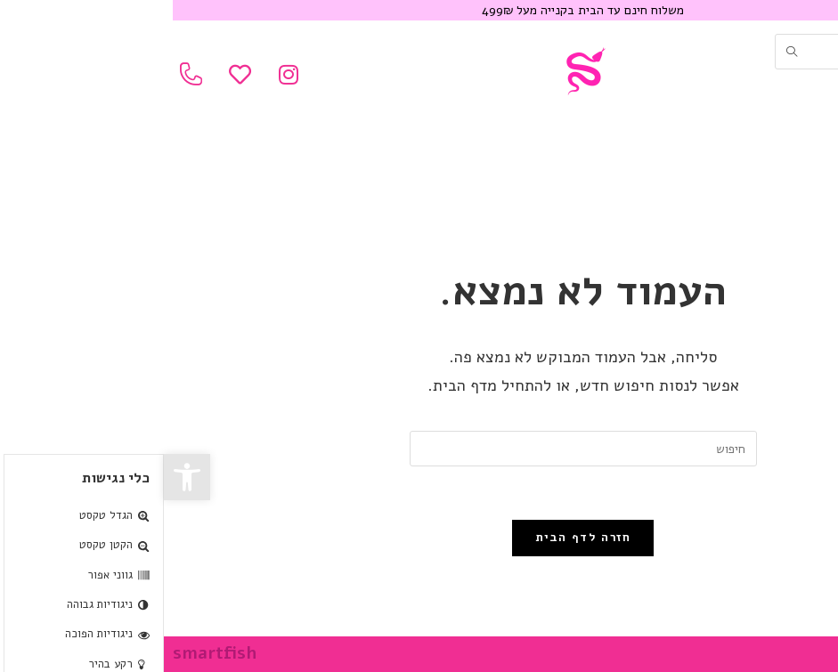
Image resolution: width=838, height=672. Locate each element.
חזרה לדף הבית (419, 538)
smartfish (51, 653)
